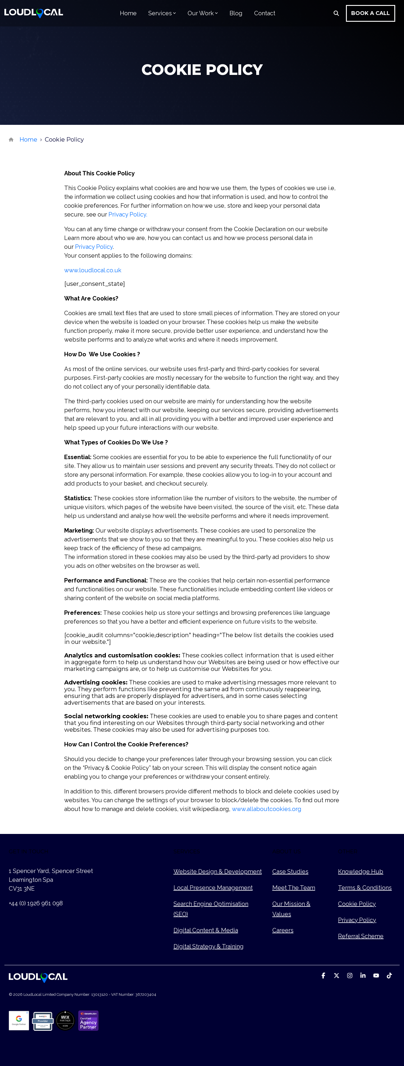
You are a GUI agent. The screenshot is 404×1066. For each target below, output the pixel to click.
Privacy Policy (94, 246)
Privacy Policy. (127, 214)
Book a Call (370, 13)
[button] (324, 975)
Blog (236, 13)
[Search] (336, 13)
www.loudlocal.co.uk (92, 270)
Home (128, 13)
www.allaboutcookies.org (266, 808)
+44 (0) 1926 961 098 (36, 903)
